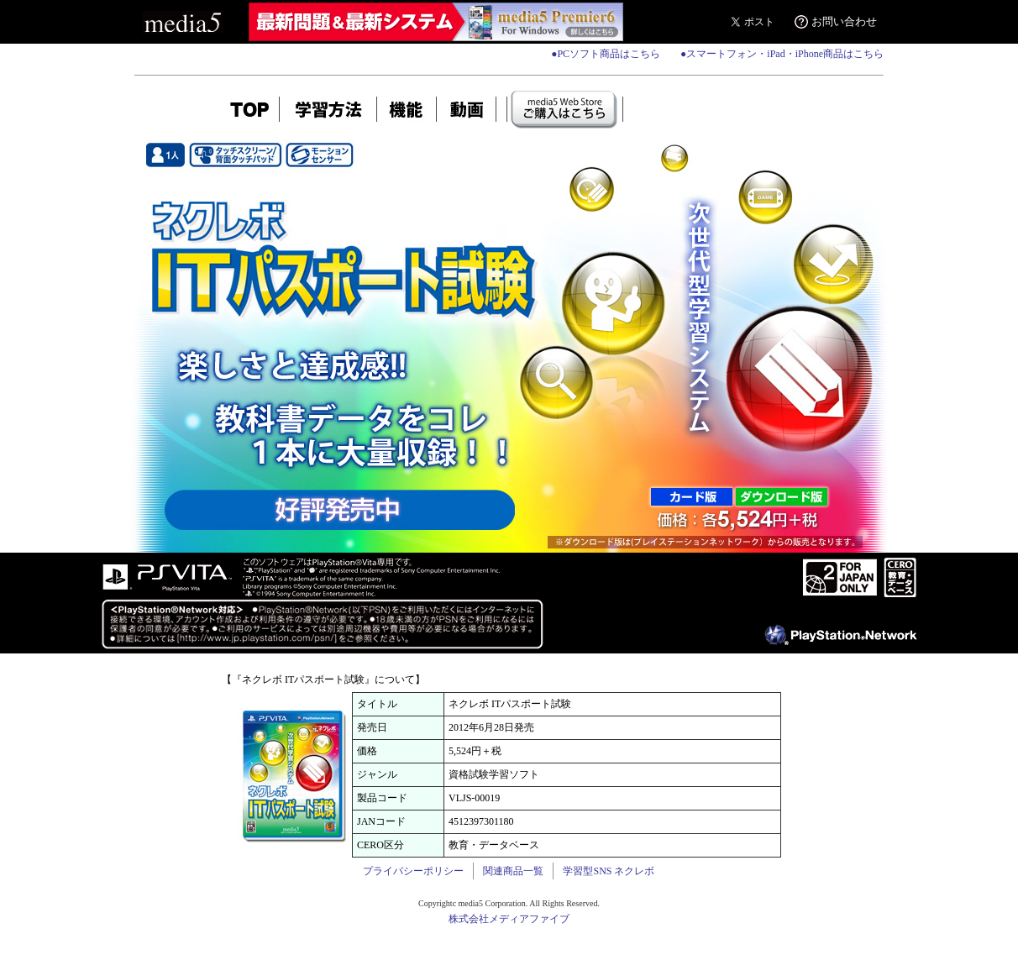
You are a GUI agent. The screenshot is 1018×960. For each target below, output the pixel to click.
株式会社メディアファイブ (509, 919)
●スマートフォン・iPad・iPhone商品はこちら (782, 54)
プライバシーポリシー (413, 871)
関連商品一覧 (513, 871)
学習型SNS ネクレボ (608, 871)
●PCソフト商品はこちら (605, 54)
